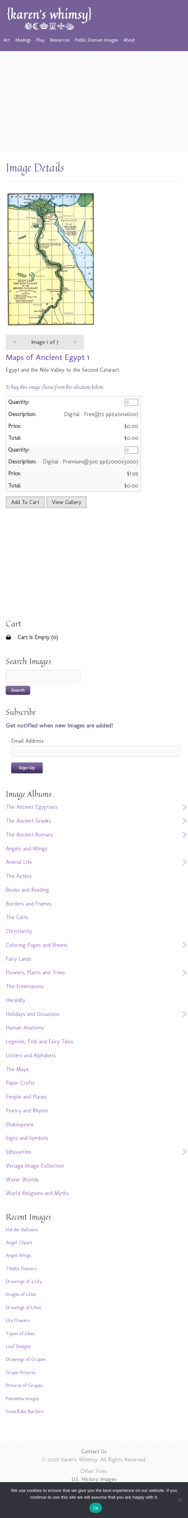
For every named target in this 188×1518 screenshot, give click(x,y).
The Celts (17, 917)
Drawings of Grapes (25, 1359)
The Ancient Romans (29, 834)
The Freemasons (25, 986)
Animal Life (19, 862)
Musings (23, 40)
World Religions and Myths (37, 1193)
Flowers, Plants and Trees (35, 972)
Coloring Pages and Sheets (36, 945)
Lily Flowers (18, 1320)
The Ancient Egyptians (32, 807)
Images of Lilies (21, 1294)
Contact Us (94, 1451)
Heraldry (15, 1000)
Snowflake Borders (24, 1411)
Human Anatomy (25, 1027)
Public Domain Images (96, 40)
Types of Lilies (20, 1333)
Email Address (27, 741)
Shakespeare (20, 1124)
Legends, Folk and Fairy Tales (39, 1041)
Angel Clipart (19, 1242)
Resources (59, 40)
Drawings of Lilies (23, 1307)
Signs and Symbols (27, 1138)
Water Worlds (22, 1179)
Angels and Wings (26, 848)
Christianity (19, 931)
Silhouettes (19, 1152)
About (129, 40)
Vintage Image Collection (35, 1166)
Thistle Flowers (21, 1268)
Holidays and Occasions (33, 1014)
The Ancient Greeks (28, 821)
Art (6, 40)
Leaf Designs (18, 1346)
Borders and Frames (29, 904)
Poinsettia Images (22, 1398)
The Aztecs (19, 876)
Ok (96, 1508)
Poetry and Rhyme (27, 1110)
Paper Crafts (20, 1083)
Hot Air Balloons (22, 1230)
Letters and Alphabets (31, 1055)
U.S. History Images (94, 1479)
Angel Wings (18, 1255)
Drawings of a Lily (24, 1281)
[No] (179, 1500)
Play (40, 40)
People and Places (26, 1096)
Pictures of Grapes (24, 1385)
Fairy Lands (19, 959)
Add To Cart (25, 502)
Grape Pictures (20, 1372)
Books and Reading (27, 890)
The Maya (17, 1069)
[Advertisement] (94, 102)
